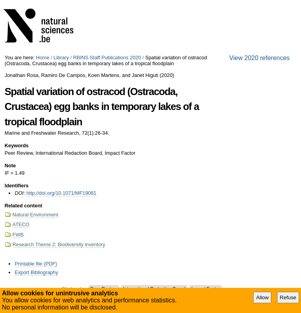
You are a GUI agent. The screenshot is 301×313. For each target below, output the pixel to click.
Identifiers (17, 186)
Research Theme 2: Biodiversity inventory (59, 244)
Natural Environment (35, 215)
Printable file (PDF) (36, 264)
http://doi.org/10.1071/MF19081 (61, 193)
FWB (18, 235)
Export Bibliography (36, 272)
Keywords (17, 145)
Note (10, 165)
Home (42, 57)
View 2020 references (259, 58)
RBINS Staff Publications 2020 (107, 57)
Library (61, 57)
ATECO (21, 224)
